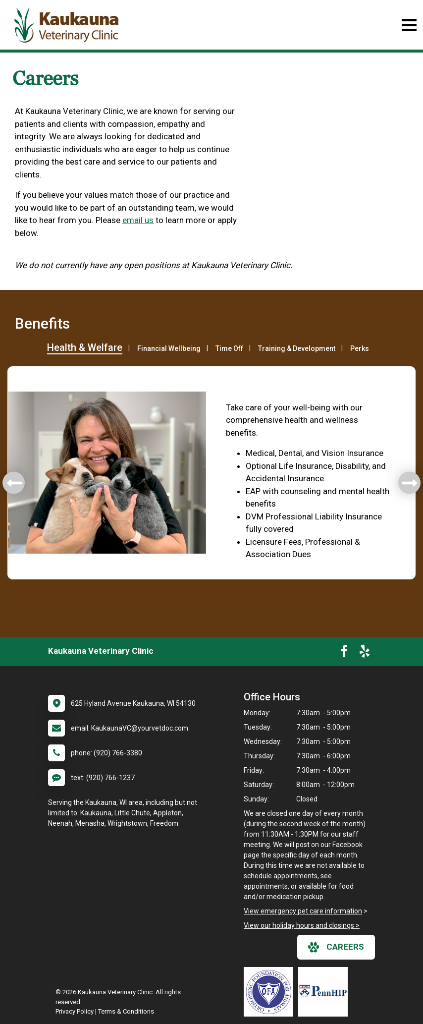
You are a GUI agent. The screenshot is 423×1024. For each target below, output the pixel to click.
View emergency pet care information (303, 911)
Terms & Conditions (126, 1011)
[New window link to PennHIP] (325, 992)
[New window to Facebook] (344, 653)
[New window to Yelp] (364, 653)
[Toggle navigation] (409, 25)
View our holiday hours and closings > (302, 925)
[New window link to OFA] (271, 992)
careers (336, 947)
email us (138, 220)
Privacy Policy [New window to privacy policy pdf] (74, 1011)
